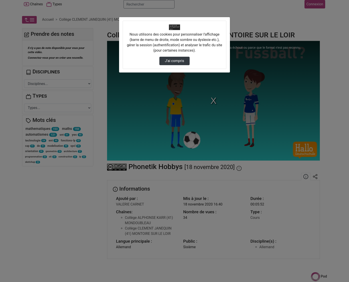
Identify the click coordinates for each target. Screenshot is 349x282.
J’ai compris (174, 61)
